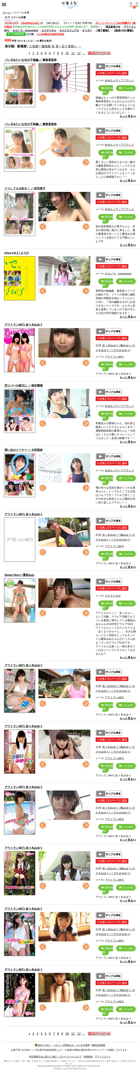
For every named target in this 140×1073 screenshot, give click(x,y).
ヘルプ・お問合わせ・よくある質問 (71, 1045)
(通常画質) (107, 90)
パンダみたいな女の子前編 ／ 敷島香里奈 (31, 124)
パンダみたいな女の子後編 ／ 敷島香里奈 (31, 59)
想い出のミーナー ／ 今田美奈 (24, 449)
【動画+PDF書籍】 (123, 30)
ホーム (7, 12)
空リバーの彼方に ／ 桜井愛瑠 (24, 385)
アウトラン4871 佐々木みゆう (24, 324)
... (83, 53)
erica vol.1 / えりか (17, 252)
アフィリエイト (103, 1056)
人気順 (34, 46)
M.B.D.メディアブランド (119, 80)
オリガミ (87, 30)
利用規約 (88, 1056)
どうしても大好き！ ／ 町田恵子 (25, 188)
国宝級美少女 (113, 26)
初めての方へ (43, 1045)
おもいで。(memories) (25, 30)
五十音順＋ (69, 46)
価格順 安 (48, 46)
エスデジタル (48, 30)
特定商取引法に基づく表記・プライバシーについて (55, 1056)
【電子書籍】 (102, 30)
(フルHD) (126, 88)
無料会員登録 (98, 1045)
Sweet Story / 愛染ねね (19, 574)
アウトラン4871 (114, 356)
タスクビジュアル (69, 30)
